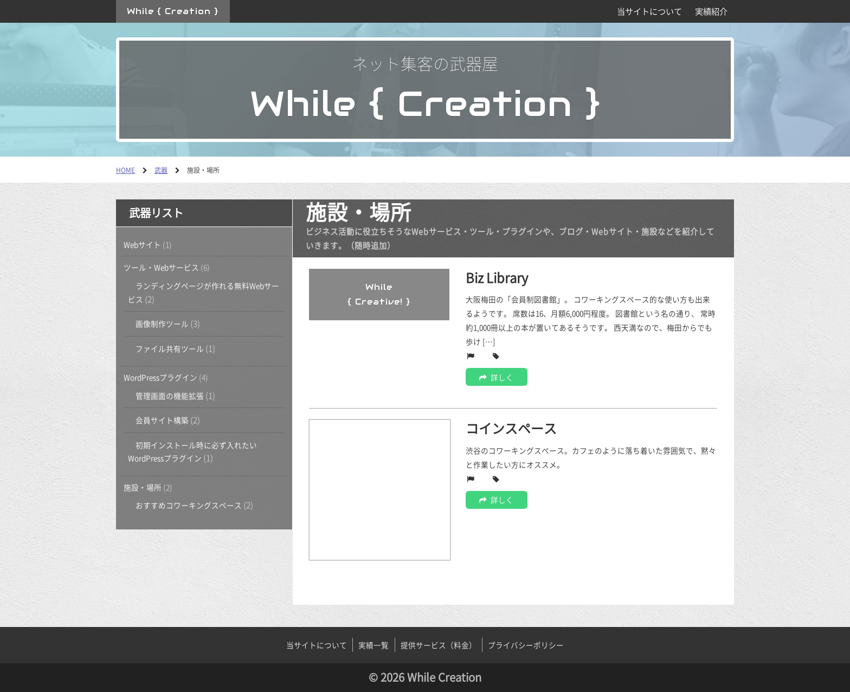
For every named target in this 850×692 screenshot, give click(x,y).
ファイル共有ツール (170, 348)
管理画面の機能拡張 (170, 395)
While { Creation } (172, 11)
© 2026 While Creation (425, 677)
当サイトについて (649, 11)
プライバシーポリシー (526, 644)
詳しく (496, 377)
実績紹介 (711, 11)
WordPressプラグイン (160, 377)
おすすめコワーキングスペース (189, 505)
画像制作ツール (162, 323)
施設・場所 (143, 487)
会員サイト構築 (162, 420)
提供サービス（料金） (438, 644)
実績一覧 (373, 644)
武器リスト (156, 212)
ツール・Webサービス (161, 267)
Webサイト (142, 244)
